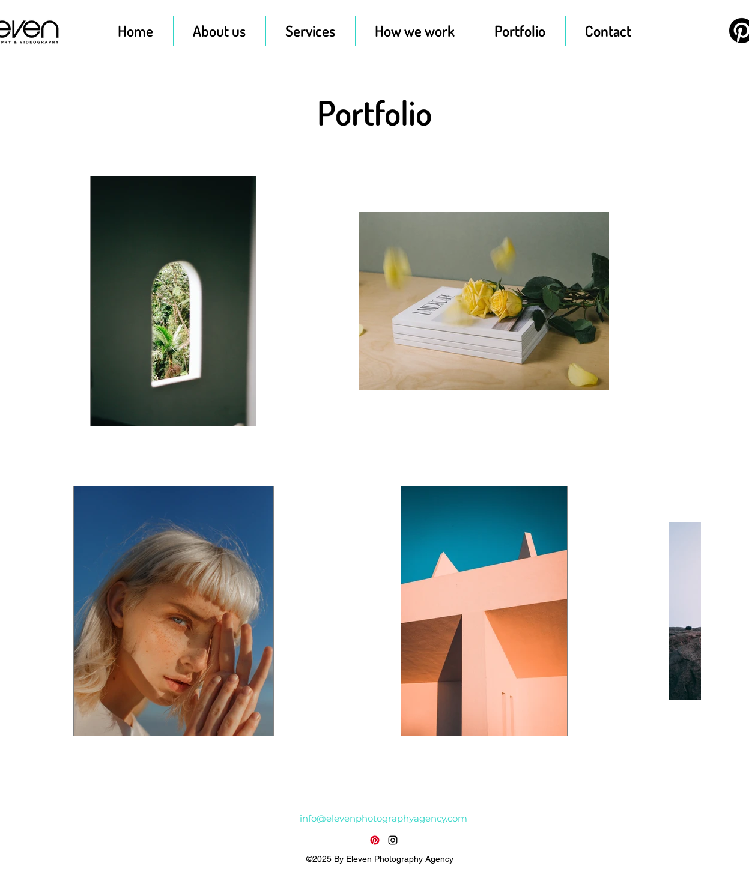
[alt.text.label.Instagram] (393, 840)
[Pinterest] (375, 840)
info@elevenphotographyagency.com (383, 818)
